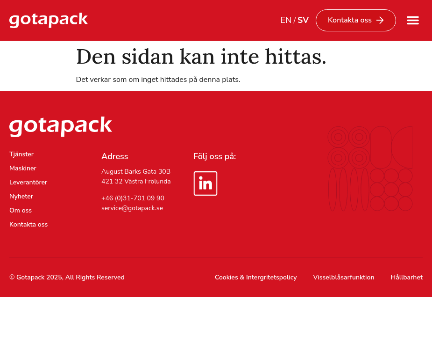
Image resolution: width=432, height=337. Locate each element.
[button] (413, 20)
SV (303, 20)
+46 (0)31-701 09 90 (132, 198)
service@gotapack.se (132, 208)
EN (285, 20)
